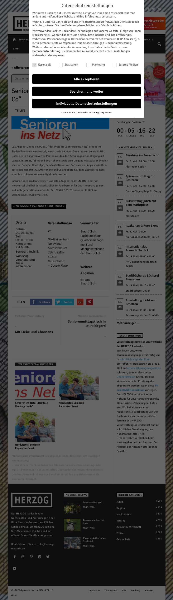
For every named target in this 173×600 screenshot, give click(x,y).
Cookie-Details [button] (69, 112)
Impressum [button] (106, 112)
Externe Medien (125, 64)
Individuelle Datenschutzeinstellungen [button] (86, 103)
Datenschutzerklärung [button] (88, 112)
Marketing (95, 64)
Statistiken (68, 64)
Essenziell (41, 64)
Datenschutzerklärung (46, 50)
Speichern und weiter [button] (86, 91)
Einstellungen (121, 50)
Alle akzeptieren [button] (86, 78)
